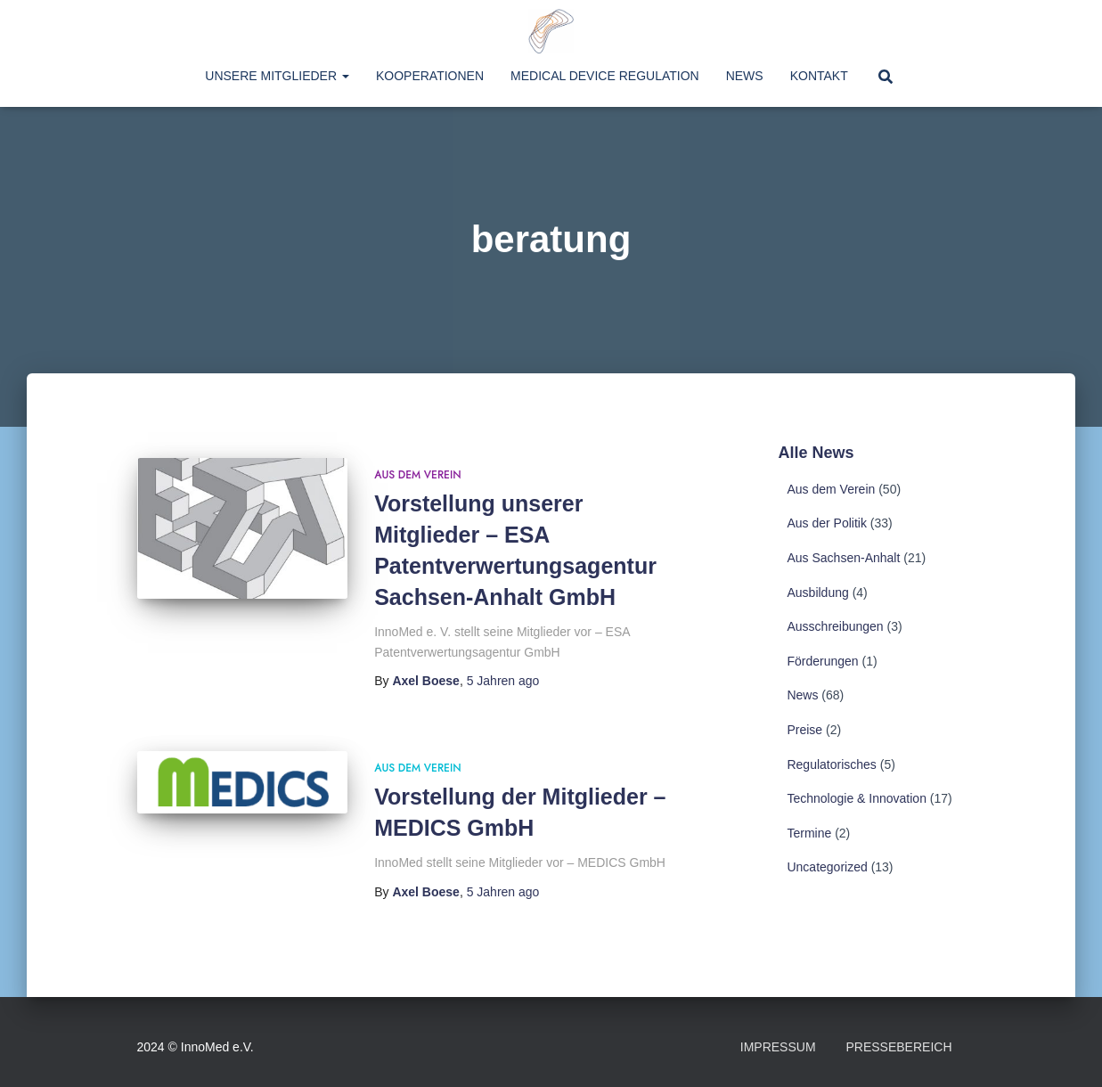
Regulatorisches (831, 764)
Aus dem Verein (417, 475)
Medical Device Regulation (604, 76)
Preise (804, 730)
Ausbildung (817, 592)
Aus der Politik (826, 523)
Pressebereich (898, 1047)
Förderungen (822, 661)
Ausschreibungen (835, 626)
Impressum (778, 1047)
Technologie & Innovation (856, 798)
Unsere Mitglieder (277, 76)
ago (503, 681)
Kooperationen (430, 76)
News (744, 76)
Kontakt (819, 76)
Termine (809, 833)
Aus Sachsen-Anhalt (843, 558)
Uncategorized (827, 867)
